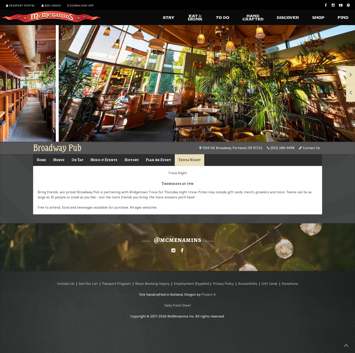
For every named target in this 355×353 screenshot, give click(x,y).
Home (41, 159)
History (131, 159)
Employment (184, 283)
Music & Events (103, 159)
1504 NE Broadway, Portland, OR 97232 (231, 148)
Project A (208, 294)
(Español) (202, 283)
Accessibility (247, 283)
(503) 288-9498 (281, 148)
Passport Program (116, 283)
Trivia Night (189, 159)
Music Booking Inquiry (152, 283)
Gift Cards (269, 283)
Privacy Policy (223, 283)
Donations (290, 283)
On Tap (77, 159)
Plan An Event (158, 159)
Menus (58, 159)
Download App (80, 5)
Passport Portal (20, 5)
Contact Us (309, 148)
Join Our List (88, 283)
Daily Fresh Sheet (177, 305)
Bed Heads (51, 5)
